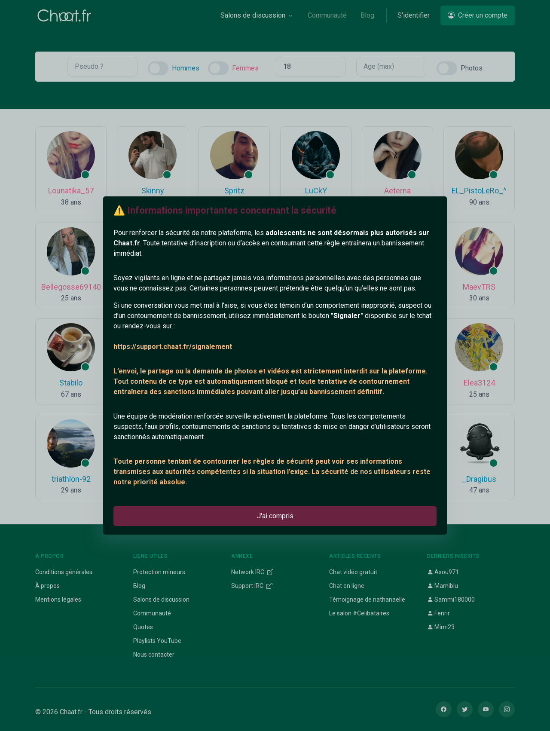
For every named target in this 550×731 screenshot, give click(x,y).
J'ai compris (275, 516)
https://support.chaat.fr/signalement (172, 347)
